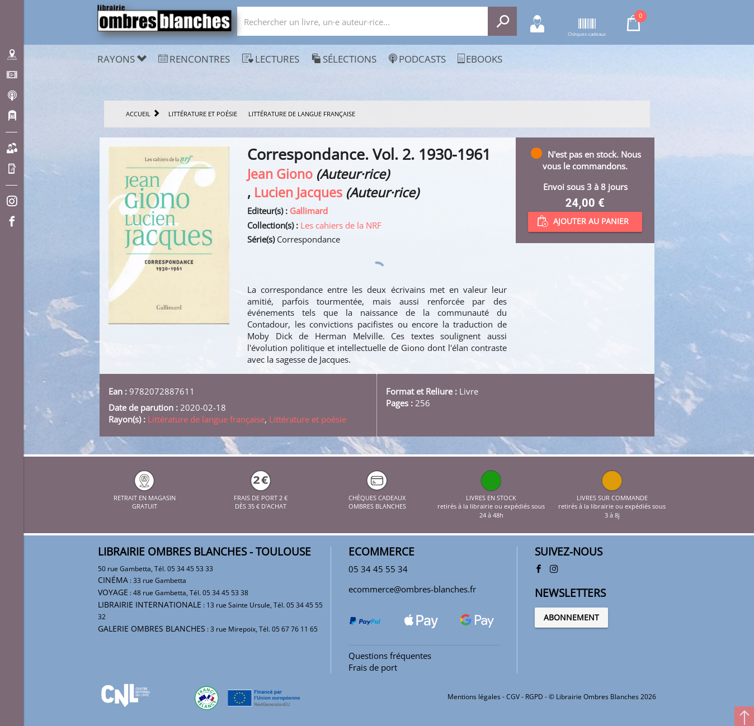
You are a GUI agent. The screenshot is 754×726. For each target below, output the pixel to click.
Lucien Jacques (298, 192)
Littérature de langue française (206, 419)
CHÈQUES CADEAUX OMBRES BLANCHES (377, 497)
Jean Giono (280, 174)
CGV (513, 696)
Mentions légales (474, 696)
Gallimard (309, 210)
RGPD (534, 696)
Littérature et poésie (307, 419)
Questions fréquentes (389, 655)
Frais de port (372, 667)
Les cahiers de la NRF (340, 225)
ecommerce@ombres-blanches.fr (412, 589)
